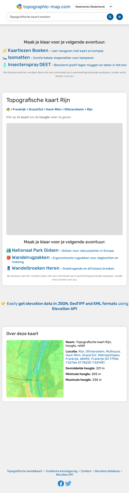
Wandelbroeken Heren (35, 268)
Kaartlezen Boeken (28, 50)
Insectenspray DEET (29, 64)
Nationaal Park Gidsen (35, 250)
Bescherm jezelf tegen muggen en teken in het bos (90, 65)
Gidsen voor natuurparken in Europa (88, 251)
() (93, 357)
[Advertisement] (64, 435)
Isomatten (19, 57)
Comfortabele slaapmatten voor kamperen (63, 58)
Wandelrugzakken (31, 257)
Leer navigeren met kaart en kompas (77, 51)
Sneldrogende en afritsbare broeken (88, 268)
